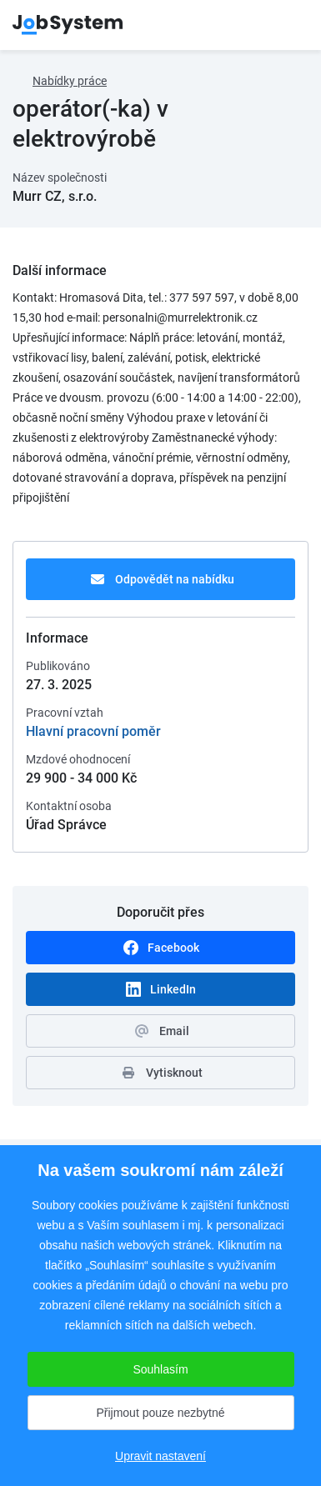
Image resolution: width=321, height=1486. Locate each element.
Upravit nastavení (160, 1456)
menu (287, 25)
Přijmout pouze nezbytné (160, 1412)
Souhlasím (160, 1369)
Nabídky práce (70, 81)
